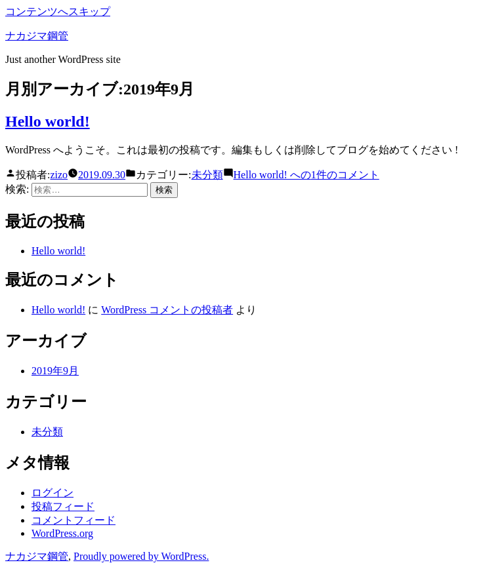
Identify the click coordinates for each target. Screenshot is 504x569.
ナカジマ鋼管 (36, 35)
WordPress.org (62, 533)
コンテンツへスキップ (57, 11)
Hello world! (47, 121)
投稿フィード (63, 506)
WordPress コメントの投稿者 (167, 309)
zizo (59, 174)
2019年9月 (55, 370)
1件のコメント (306, 174)
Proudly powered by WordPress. (141, 556)
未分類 (207, 174)
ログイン (53, 492)
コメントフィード (74, 520)
